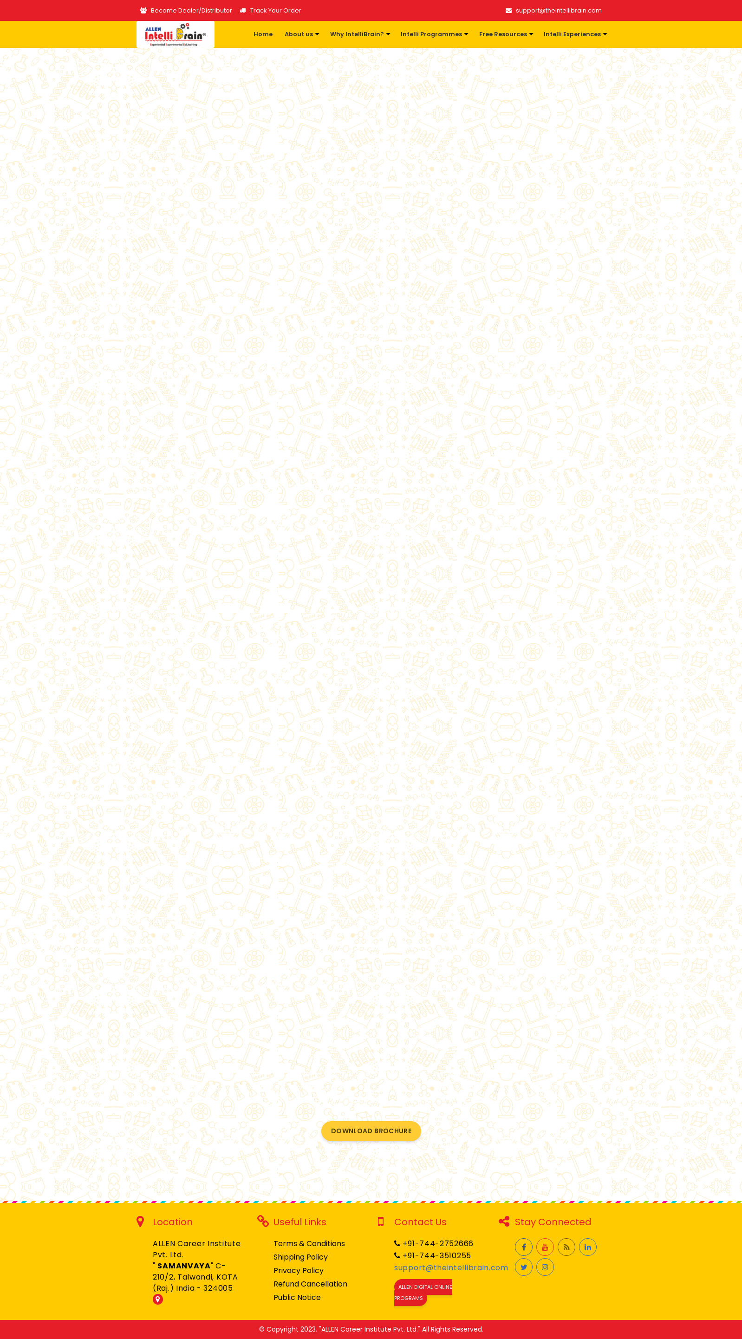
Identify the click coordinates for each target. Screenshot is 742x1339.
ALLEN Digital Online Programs (423, 1292)
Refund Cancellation (310, 1284)
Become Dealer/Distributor (186, 10)
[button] (300, 34)
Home (263, 34)
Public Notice (297, 1297)
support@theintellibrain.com (554, 10)
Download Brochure (371, 1131)
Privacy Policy (298, 1270)
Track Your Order (270, 10)
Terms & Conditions (309, 1243)
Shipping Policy (300, 1257)
